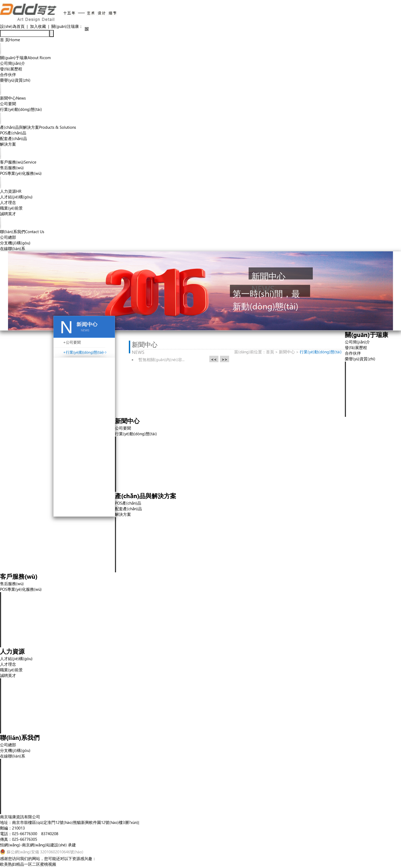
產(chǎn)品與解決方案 (38, 127)
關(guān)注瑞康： (67, 26)
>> (225, 359)
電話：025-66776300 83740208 (29, 833)
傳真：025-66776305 (18, 839)
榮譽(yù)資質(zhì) (15, 80)
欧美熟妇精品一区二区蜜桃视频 (28, 864)
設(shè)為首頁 (12, 26)
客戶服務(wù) (18, 162)
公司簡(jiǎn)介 (12, 63)
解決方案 (8, 144)
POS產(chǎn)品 (13, 132)
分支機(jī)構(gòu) (15, 242)
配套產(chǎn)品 (13, 138)
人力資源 (10, 191)
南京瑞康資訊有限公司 (20, 816)
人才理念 (8, 202)
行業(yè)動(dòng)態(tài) (21, 109)
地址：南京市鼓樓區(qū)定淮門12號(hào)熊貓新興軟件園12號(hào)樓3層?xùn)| (69, 822)
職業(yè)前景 (11, 208)
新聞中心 (13, 98)
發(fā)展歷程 (11, 68)
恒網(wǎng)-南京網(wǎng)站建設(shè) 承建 (38, 844)
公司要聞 (8, 103)
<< (214, 359)
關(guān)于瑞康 (25, 57)
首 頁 (10, 39)
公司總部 (8, 237)
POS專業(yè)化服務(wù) (21, 173)
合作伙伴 (8, 74)
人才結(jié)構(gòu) (16, 196)
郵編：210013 (12, 828)
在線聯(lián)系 (12, 248)
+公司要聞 (72, 342)
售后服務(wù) (12, 167)
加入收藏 (38, 26)
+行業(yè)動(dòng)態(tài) (83, 352)
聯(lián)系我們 (22, 231)
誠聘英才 (8, 213)
